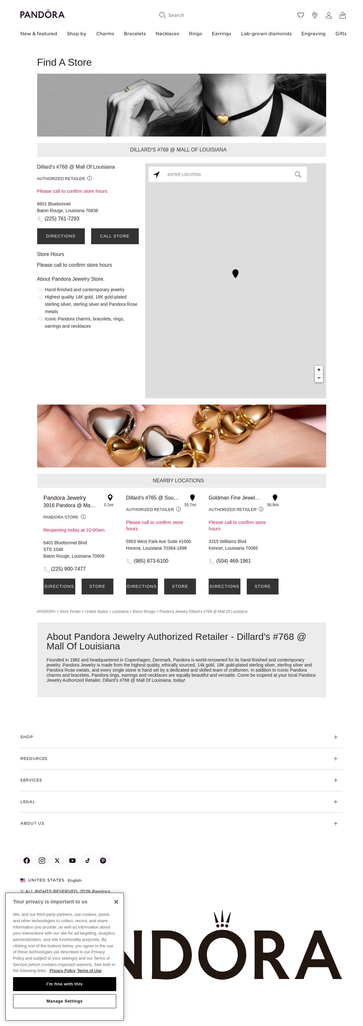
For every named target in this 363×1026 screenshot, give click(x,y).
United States (96, 611)
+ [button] (319, 370)
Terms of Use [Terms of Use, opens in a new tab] (89, 970)
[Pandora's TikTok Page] (87, 860)
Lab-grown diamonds (266, 33)
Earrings (221, 33)
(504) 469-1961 (233, 561)
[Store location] (315, 15)
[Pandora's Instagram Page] (42, 860)
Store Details (97, 589)
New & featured (38, 33)
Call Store (115, 236)
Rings (195, 33)
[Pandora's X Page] (57, 860)
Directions (61, 236)
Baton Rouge (144, 611)
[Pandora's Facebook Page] (26, 860)
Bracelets (135, 33)
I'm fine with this (65, 984)
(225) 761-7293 (62, 218)
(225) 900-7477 (68, 569)
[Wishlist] (301, 15)
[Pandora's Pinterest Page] (103, 860)
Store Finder (70, 611)
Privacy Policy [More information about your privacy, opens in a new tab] (63, 970)
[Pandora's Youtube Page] (72, 860)
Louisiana (120, 611)
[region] (64, 956)
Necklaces (167, 33)
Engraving (313, 33)
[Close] (116, 902)
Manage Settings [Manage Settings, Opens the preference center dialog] (64, 1001)
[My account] (329, 15)
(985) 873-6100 (151, 561)
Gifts (340, 33)
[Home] (181, 945)
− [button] (319, 378)
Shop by (76, 33)
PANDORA (46, 611)
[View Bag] (343, 15)
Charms (105, 33)
